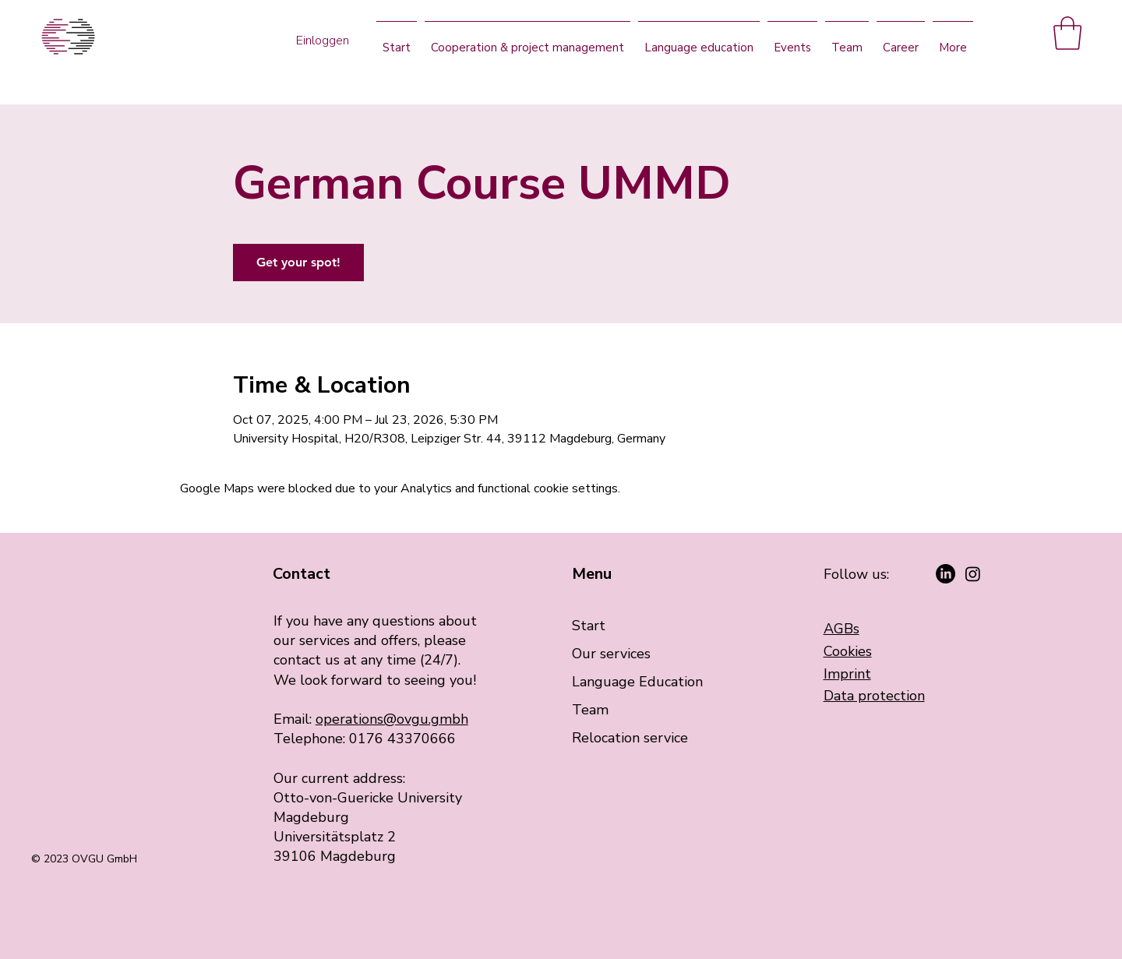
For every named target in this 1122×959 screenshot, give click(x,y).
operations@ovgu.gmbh (392, 719)
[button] (1067, 33)
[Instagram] (973, 574)
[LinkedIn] (945, 574)
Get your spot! (298, 262)
